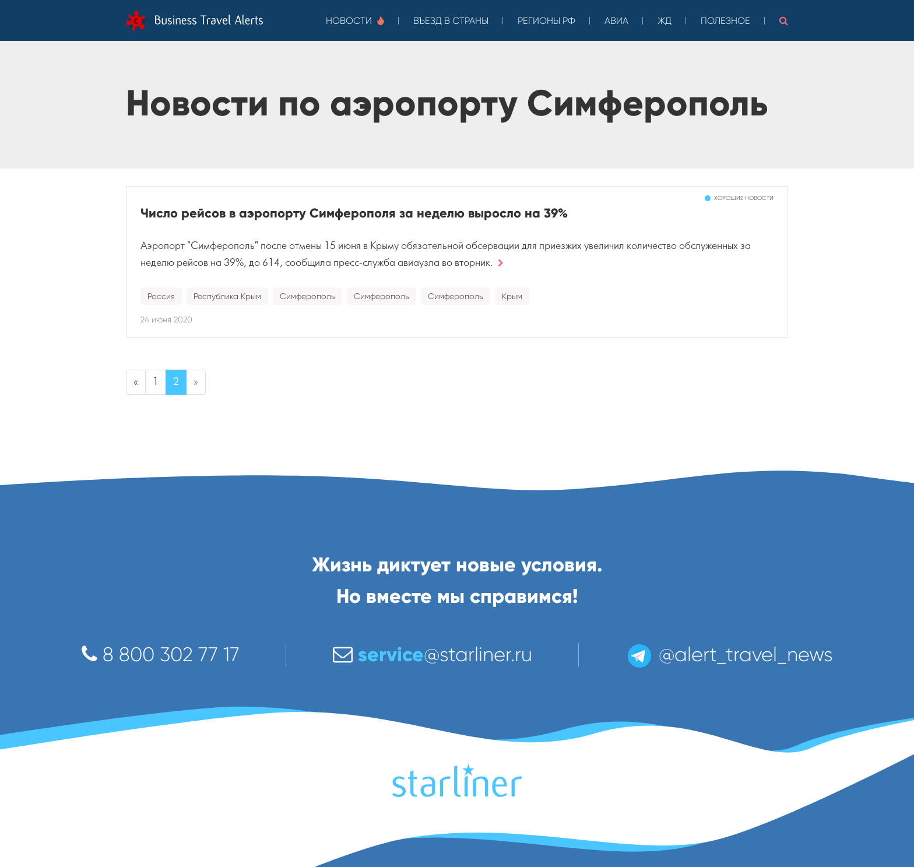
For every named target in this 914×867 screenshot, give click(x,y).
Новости (355, 20)
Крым (512, 296)
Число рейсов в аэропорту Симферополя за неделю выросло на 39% (354, 213)
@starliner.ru (432, 654)
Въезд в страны (450, 20)
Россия (161, 296)
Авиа (616, 20)
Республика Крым (227, 296)
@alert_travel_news (729, 654)
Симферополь (307, 296)
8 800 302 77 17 (161, 654)
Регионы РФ (546, 20)
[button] (784, 20)
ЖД (665, 20)
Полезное (725, 20)
